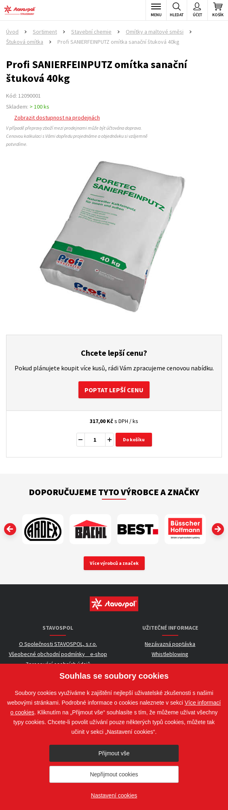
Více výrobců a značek (114, 563)
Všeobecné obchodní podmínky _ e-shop (58, 654)
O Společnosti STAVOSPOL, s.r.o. (58, 644)
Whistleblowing (170, 654)
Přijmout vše (113, 753)
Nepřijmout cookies (114, 774)
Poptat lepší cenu (114, 390)
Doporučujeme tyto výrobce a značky (114, 492)
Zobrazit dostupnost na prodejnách (57, 117)
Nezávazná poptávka (170, 644)
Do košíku (134, 439)
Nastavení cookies (114, 795)
